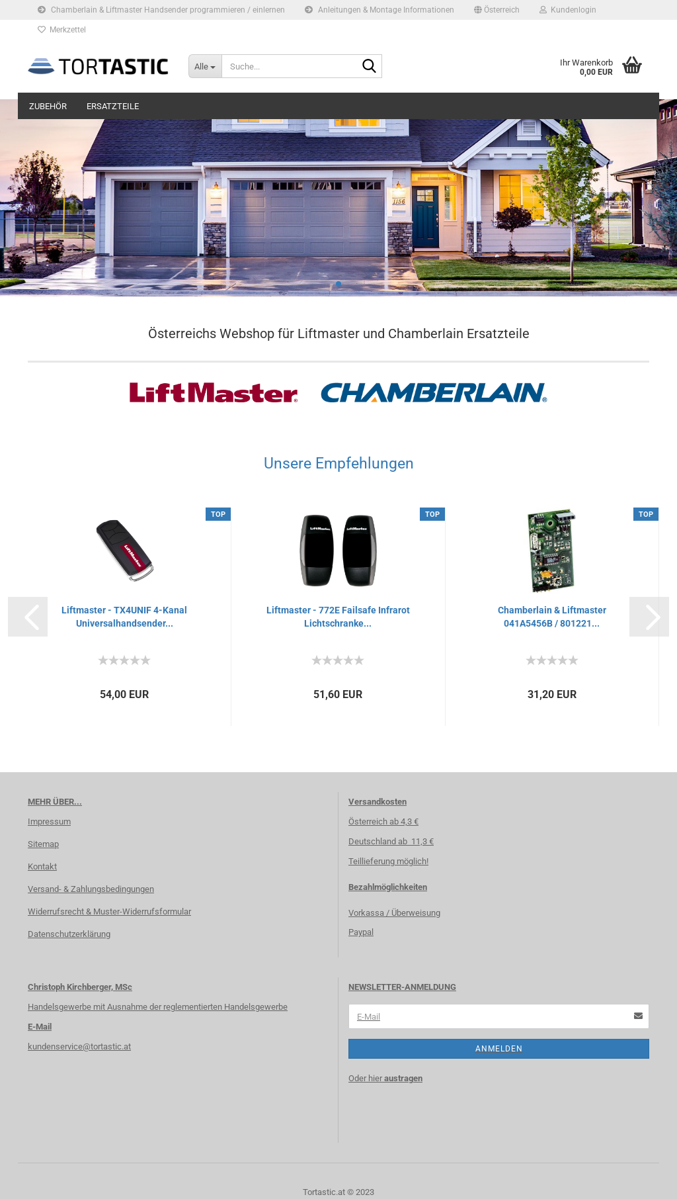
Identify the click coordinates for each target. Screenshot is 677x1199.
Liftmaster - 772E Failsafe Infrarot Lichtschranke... (338, 617)
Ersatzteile (113, 106)
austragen (403, 1078)
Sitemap (43, 844)
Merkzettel (62, 29)
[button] (497, 10)
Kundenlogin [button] (567, 10)
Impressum (49, 821)
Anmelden (499, 1048)
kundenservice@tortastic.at (79, 1046)
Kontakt (42, 866)
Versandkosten (377, 802)
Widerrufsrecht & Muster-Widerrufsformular (109, 911)
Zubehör (48, 106)
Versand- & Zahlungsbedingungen (91, 889)
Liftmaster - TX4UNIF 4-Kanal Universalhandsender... (124, 617)
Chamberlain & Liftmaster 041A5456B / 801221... (552, 617)
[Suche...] (204, 66)
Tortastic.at (324, 1192)
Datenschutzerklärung (69, 934)
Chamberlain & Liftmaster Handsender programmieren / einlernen (161, 10)
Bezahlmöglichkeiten (387, 887)
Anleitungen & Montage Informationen (379, 10)
